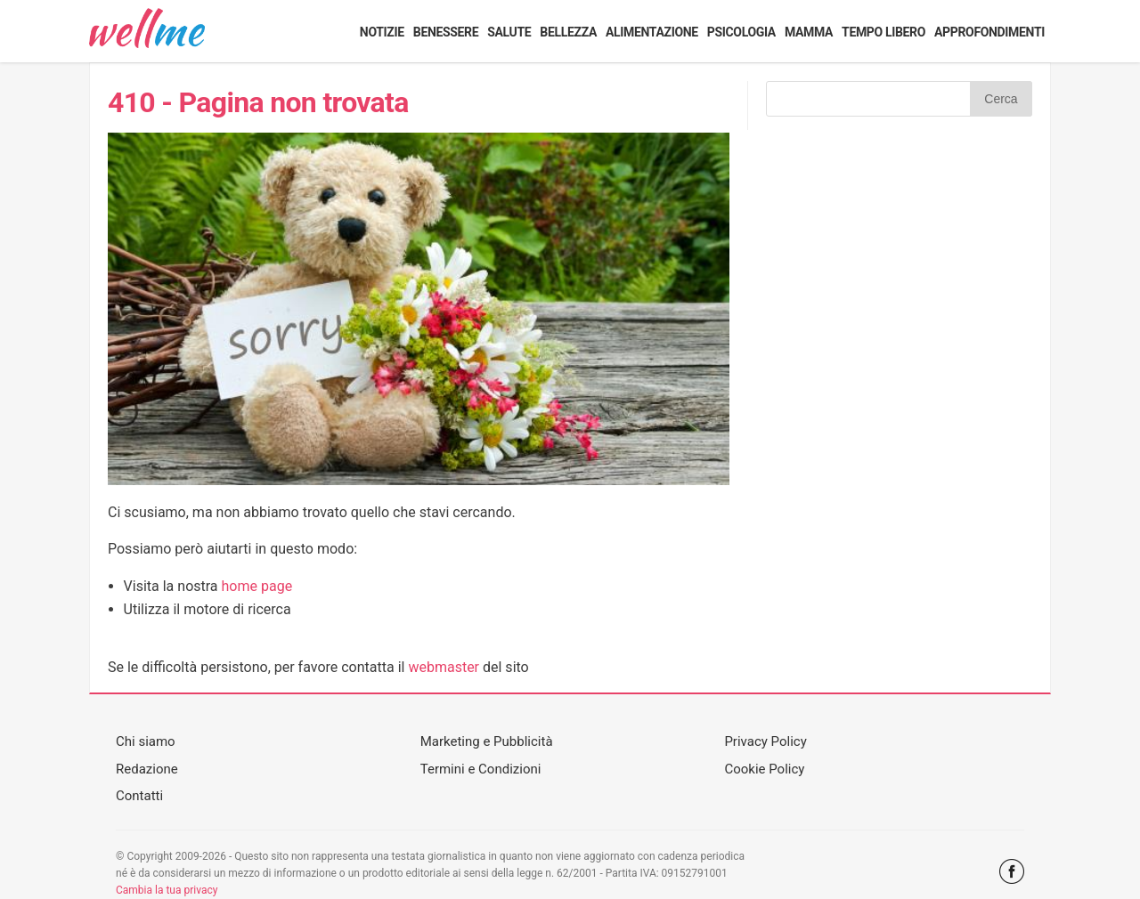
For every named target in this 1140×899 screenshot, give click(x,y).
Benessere (445, 32)
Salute (509, 32)
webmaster (443, 667)
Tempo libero (883, 32)
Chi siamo (145, 741)
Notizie (382, 32)
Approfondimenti (989, 32)
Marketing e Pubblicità (486, 741)
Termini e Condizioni (481, 769)
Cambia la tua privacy (166, 890)
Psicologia (741, 32)
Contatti (139, 796)
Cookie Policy (764, 769)
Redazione (147, 769)
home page (257, 586)
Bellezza (568, 32)
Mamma (809, 32)
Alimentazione (652, 32)
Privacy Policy (765, 741)
